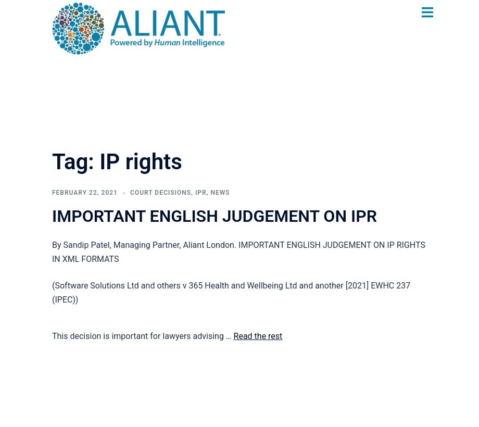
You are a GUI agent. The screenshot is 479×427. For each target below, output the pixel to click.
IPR (201, 192)
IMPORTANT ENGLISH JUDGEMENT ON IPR (214, 216)
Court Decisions (160, 192)
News (220, 192)
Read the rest (258, 336)
